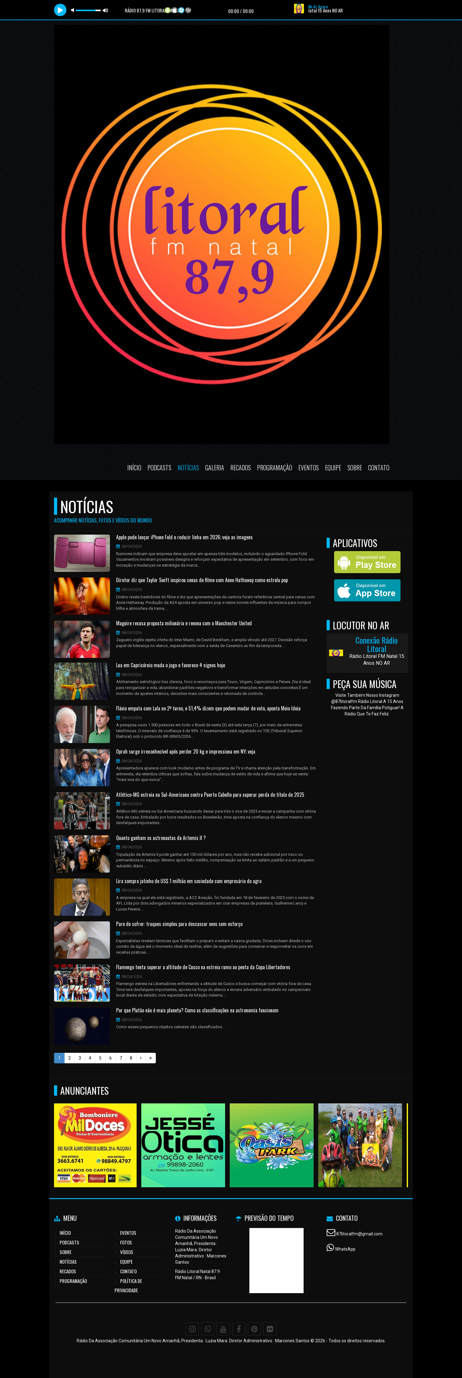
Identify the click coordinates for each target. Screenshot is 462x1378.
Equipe (333, 467)
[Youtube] (223, 1328)
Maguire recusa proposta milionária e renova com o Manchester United (184, 623)
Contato (378, 467)
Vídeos (126, 1251)
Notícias (188, 467)
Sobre (354, 467)
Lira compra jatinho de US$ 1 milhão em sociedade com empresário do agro (188, 881)
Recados (240, 467)
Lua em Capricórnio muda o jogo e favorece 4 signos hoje (170, 665)
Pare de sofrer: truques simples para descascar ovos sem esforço (179, 924)
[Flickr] (269, 1328)
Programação (274, 467)
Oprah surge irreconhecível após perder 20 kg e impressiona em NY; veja (185, 752)
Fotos (126, 1242)
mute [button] (73, 10)
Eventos (308, 467)
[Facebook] (238, 1328)
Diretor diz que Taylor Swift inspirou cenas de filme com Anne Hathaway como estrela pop (202, 580)
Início (134, 467)
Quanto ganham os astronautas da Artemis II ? (161, 838)
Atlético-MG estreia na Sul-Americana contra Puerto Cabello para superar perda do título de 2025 (210, 795)
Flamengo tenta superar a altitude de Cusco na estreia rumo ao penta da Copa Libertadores (203, 967)
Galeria (214, 467)
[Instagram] (192, 1328)
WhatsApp (345, 1249)
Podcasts (159, 467)
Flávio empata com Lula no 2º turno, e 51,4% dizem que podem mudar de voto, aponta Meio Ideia (208, 708)
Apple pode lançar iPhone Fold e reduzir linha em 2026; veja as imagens (184, 537)
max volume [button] (105, 10)
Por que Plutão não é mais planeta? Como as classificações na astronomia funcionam (197, 1010)
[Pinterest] (254, 1328)
